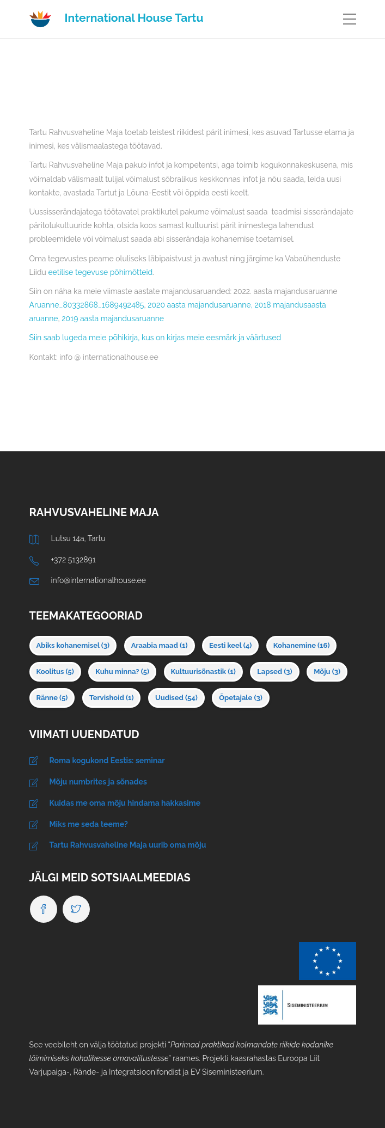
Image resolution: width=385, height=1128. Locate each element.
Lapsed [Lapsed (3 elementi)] (274, 671)
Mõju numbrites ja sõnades (98, 781)
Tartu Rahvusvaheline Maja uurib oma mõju (128, 845)
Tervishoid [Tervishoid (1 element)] (111, 698)
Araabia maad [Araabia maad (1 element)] (159, 645)
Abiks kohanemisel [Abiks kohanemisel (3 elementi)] (73, 645)
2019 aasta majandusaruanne (113, 318)
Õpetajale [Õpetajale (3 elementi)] (240, 698)
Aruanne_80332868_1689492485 (86, 305)
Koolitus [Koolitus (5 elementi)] (55, 671)
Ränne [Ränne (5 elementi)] (52, 698)
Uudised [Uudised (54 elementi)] (176, 698)
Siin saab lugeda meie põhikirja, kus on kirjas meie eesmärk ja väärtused (155, 337)
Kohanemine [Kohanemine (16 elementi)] (301, 645)
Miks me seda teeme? (89, 824)
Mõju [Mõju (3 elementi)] (327, 671)
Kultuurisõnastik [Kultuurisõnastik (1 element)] (203, 671)
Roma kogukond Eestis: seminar (107, 760)
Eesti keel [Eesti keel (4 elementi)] (230, 645)
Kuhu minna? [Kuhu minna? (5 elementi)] (122, 671)
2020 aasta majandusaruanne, (200, 305)
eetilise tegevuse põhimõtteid (100, 272)
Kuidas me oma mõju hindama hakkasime (125, 803)
